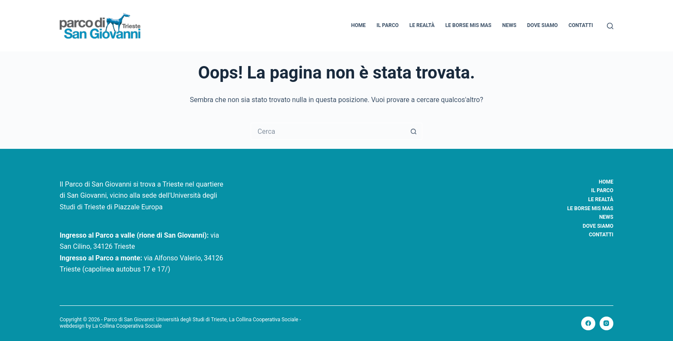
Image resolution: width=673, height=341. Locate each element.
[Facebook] (588, 324)
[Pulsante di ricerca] (413, 131)
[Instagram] (607, 324)
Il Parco (387, 25)
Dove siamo (542, 25)
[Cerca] (610, 26)
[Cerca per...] (328, 131)
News (509, 25)
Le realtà (422, 25)
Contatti (580, 25)
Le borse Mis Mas (468, 25)
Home (358, 25)
